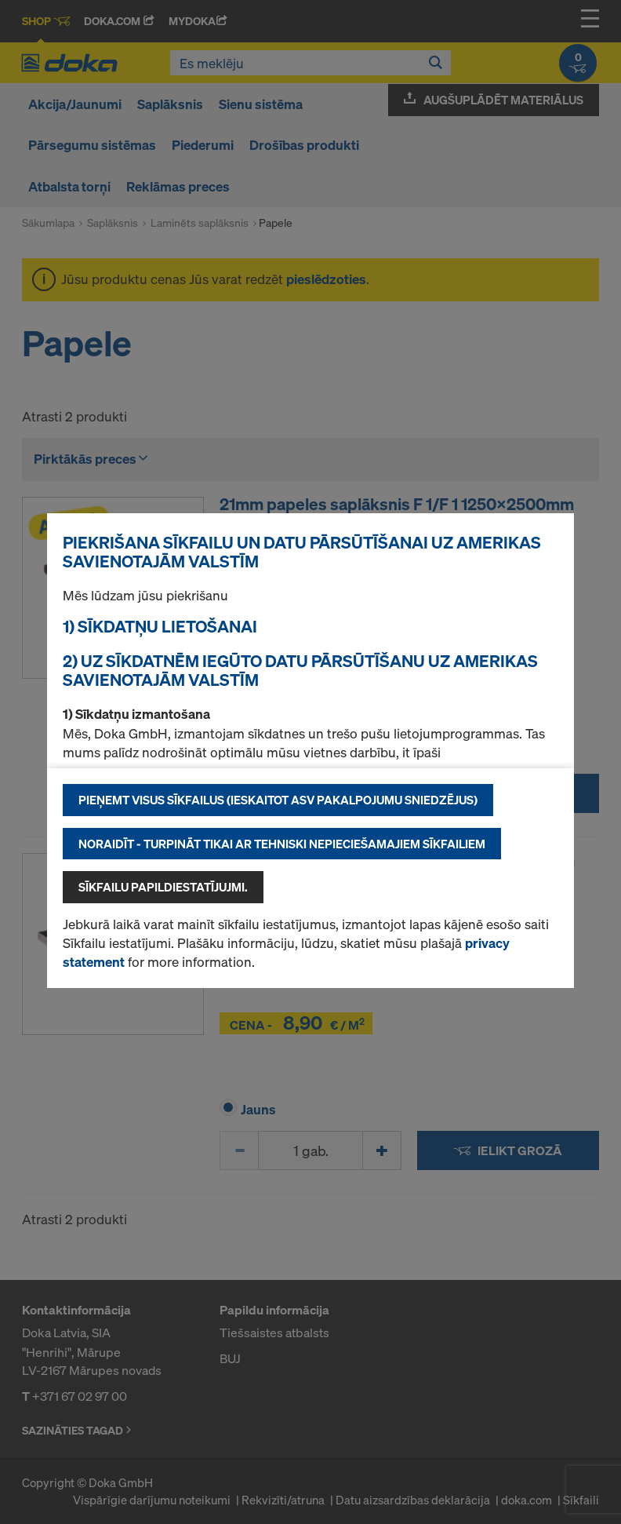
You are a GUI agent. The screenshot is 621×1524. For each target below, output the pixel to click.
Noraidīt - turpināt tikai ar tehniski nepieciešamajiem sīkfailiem (281, 843)
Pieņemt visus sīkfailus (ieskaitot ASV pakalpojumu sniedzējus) (278, 800)
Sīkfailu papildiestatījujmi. (163, 887)
